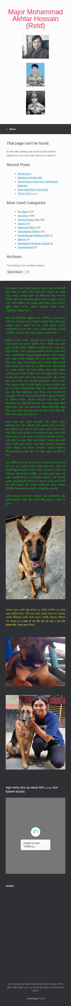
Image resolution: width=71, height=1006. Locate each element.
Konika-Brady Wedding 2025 (33, 235)
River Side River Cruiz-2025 (33, 189)
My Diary (22, 211)
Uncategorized (26, 247)
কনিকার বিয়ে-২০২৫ (28, 193)
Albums (22, 239)
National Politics (26, 227)
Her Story (23, 215)
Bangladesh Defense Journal (33, 243)
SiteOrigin (33, 998)
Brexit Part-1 (24, 173)
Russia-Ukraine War (29, 219)
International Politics (29, 231)
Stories (21, 223)
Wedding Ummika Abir (30, 177)
